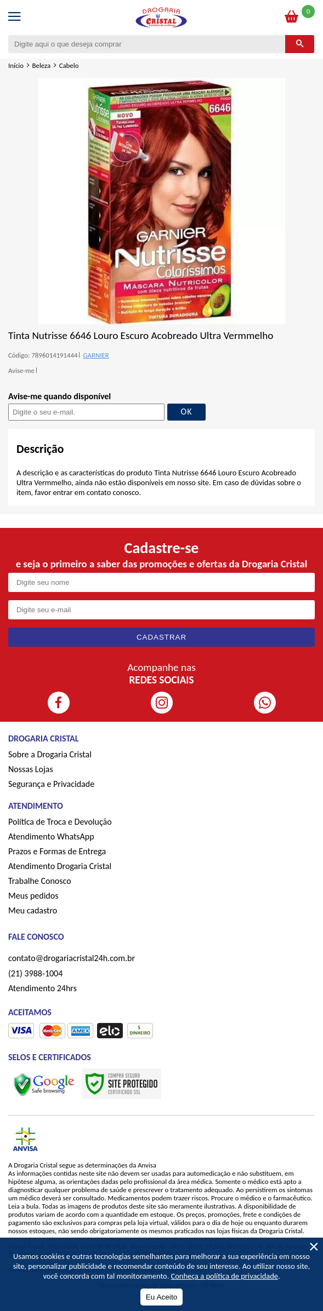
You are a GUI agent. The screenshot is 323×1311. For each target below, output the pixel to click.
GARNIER (96, 355)
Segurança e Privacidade (51, 784)
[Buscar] (299, 44)
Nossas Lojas (30, 769)
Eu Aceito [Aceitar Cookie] (161, 1297)
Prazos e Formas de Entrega (57, 851)
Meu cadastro (32, 910)
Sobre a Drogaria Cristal (50, 754)
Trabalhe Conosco (39, 881)
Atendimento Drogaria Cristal (59, 866)
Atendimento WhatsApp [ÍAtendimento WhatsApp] (51, 836)
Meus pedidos (33, 895)
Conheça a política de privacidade (224, 1276)
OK (186, 411)
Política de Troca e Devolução (60, 822)
